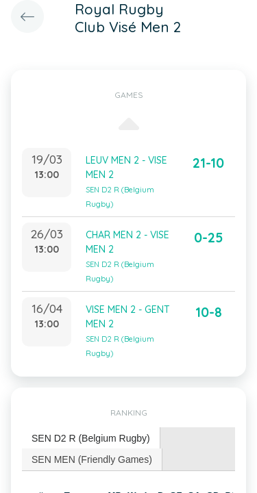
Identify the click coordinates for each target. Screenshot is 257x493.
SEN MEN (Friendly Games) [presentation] (92, 459)
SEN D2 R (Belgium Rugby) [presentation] (91, 438)
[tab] (91, 438)
